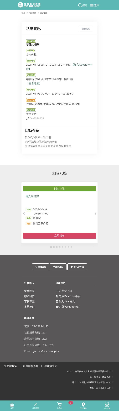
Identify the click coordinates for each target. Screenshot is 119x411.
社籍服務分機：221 (35, 332)
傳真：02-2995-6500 (100, 388)
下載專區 (29, 301)
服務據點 (58, 266)
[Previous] (24, 214)
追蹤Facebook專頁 (68, 296)
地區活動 (32, 13)
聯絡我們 (29, 296)
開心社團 (43, 13)
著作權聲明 (50, 366)
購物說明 (40, 266)
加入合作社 (77, 266)
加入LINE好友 (65, 301)
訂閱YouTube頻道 (68, 306)
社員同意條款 (30, 366)
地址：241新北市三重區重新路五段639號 (91, 382)
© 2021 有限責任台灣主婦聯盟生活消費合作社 (89, 371)
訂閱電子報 (64, 291)
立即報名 (59, 235)
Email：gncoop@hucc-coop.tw (41, 351)
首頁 (23, 13)
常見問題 (29, 291)
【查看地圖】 (34, 83)
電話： (28, 326)
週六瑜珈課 (32, 196)
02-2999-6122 (36, 326)
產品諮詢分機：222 (35, 338)
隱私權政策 (10, 366)
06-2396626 (35, 118)
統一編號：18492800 (100, 377)
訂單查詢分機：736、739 (39, 344)
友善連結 (29, 306)
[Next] (95, 214)
